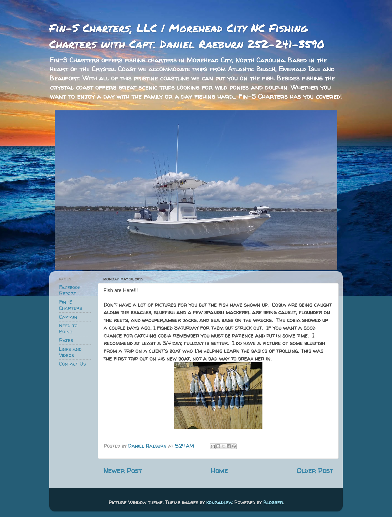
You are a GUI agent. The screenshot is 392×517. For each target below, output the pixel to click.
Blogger (273, 502)
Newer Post (122, 470)
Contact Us (72, 363)
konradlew (219, 502)
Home (219, 470)
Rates (66, 340)
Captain (68, 316)
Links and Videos (70, 352)
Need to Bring (68, 328)
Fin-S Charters (70, 304)
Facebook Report (69, 290)
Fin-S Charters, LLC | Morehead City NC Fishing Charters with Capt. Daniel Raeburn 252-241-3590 (186, 36)
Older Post (314, 470)
